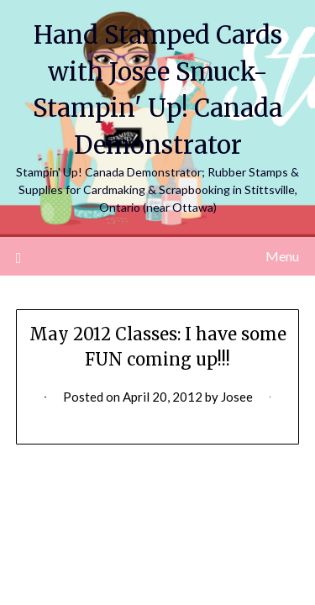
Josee (237, 396)
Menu (282, 256)
